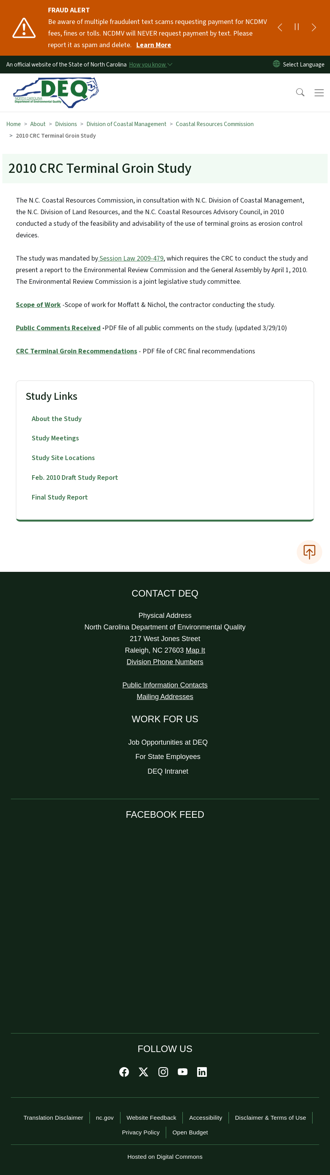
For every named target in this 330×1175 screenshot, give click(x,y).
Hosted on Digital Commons (165, 1156)
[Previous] (279, 28)
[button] (295, 93)
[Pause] (296, 28)
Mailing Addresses (165, 697)
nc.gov (105, 1117)
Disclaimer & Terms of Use (270, 1117)
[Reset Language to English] (276, 64)
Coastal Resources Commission (215, 124)
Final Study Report (60, 497)
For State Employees (168, 757)
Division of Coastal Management (126, 124)
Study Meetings (55, 438)
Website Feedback (152, 1117)
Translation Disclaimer (53, 1117)
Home (13, 124)
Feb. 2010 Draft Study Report (75, 478)
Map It (195, 650)
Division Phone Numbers (165, 662)
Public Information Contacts (165, 685)
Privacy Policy (141, 1132)
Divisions (66, 124)
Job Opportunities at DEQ (168, 742)
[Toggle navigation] (319, 93)
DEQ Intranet (168, 771)
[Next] (313, 28)
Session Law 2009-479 (130, 258)
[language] (305, 64)
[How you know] (150, 64)
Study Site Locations (63, 458)
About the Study (57, 419)
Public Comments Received (58, 328)
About (38, 124)
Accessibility (205, 1117)
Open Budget (190, 1132)
